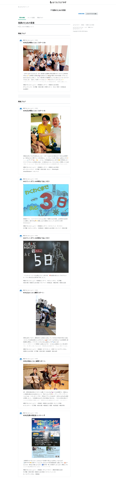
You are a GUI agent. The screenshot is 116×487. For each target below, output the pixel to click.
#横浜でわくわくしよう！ (30, 84)
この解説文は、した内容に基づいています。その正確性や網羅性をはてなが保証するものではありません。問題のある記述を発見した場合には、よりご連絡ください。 (26, 27)
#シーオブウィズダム (61, 349)
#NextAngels (55, 169)
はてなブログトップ (77, 28)
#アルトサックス (27, 87)
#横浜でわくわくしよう (29, 280)
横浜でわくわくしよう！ (28, 40)
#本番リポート (48, 87)
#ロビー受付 (56, 87)
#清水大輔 (40, 87)
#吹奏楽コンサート (43, 84)
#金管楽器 (55, 405)
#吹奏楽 (40, 349)
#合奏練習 (48, 351)
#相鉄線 (37, 474)
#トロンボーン (27, 405)
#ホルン (49, 169)
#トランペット (52, 226)
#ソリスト (60, 226)
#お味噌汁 (26, 89)
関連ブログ (40, 17)
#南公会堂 (54, 351)
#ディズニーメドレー (28, 169)
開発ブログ (90, 27)
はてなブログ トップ (23, 6)
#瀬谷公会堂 (62, 282)
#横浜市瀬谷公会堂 (58, 469)
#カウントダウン (32, 228)
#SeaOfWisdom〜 (28, 171)
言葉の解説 (22, 17)
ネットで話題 (31, 17)
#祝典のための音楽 (54, 84)
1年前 (36, 40)
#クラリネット (46, 349)
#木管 (52, 349)
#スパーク (36, 171)
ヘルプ (85, 27)
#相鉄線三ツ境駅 (47, 405)
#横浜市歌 (55, 282)
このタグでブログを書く (91, 13)
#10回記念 (63, 87)
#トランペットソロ (51, 472)
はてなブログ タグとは (78, 27)
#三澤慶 (35, 87)
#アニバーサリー (47, 469)
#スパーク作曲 (57, 403)
